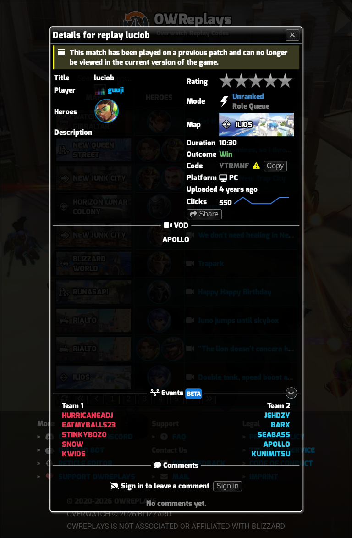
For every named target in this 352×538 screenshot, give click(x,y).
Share (204, 214)
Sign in (227, 486)
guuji (116, 89)
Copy (275, 166)
